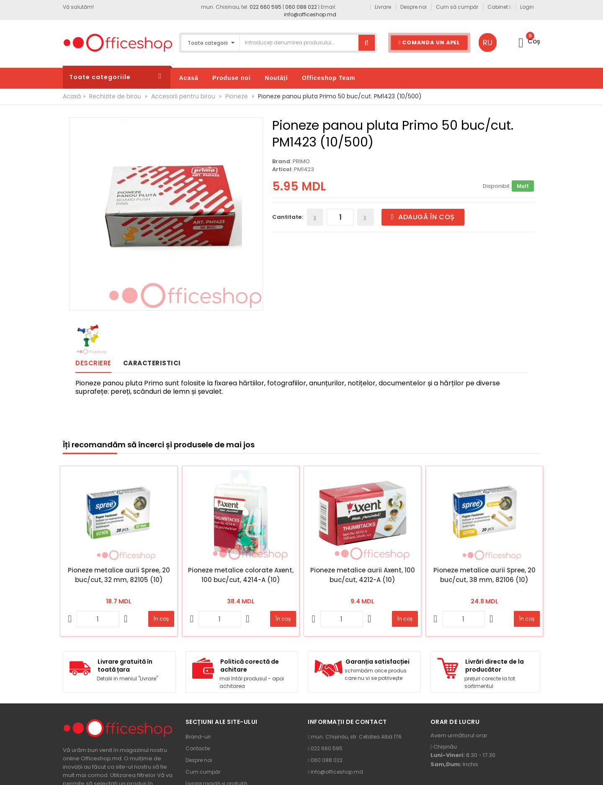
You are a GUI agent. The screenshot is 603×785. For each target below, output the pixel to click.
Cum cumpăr (203, 771)
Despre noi (199, 760)
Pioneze (236, 96)
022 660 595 (265, 6)
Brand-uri (198, 736)
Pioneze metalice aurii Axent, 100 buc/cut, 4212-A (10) (362, 575)
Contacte (198, 748)
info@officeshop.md (310, 14)
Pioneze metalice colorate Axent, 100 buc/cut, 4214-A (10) (241, 575)
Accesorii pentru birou (183, 96)
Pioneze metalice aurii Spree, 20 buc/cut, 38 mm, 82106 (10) (484, 575)
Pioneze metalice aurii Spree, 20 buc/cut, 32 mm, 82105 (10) (119, 575)
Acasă (72, 96)
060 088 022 (301, 6)
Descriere (93, 363)
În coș (161, 618)
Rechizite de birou (115, 96)
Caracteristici (152, 363)
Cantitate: (287, 217)
